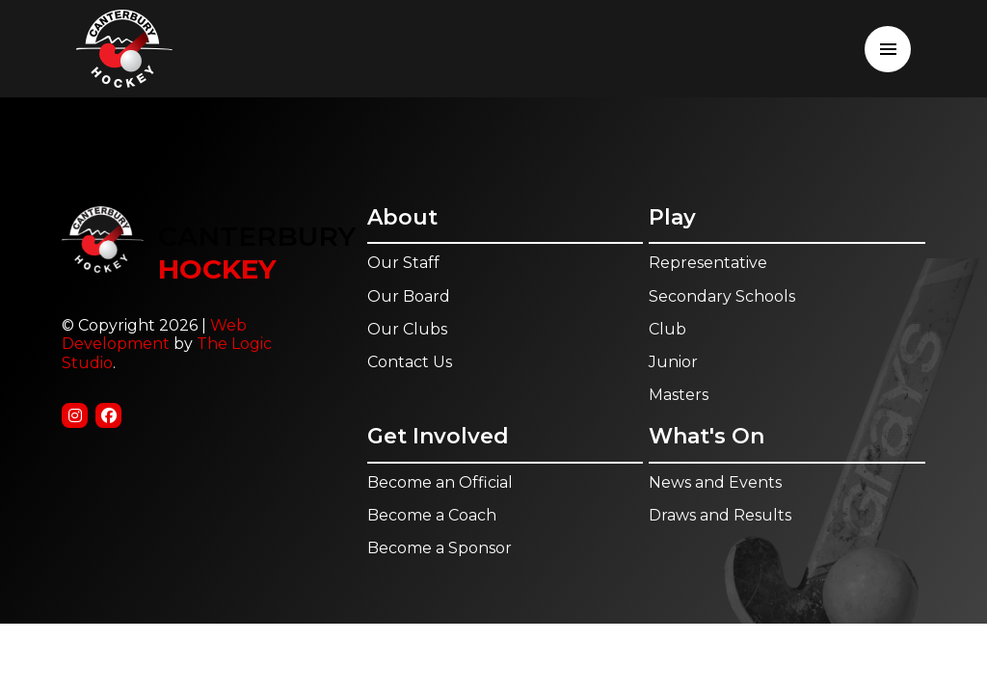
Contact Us (409, 362)
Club (667, 329)
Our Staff (403, 263)
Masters (678, 395)
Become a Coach (431, 515)
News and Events (715, 482)
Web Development (154, 334)
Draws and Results (720, 515)
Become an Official (440, 482)
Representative (708, 263)
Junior (673, 362)
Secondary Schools (722, 296)
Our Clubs (407, 329)
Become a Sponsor (439, 548)
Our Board (408, 296)
